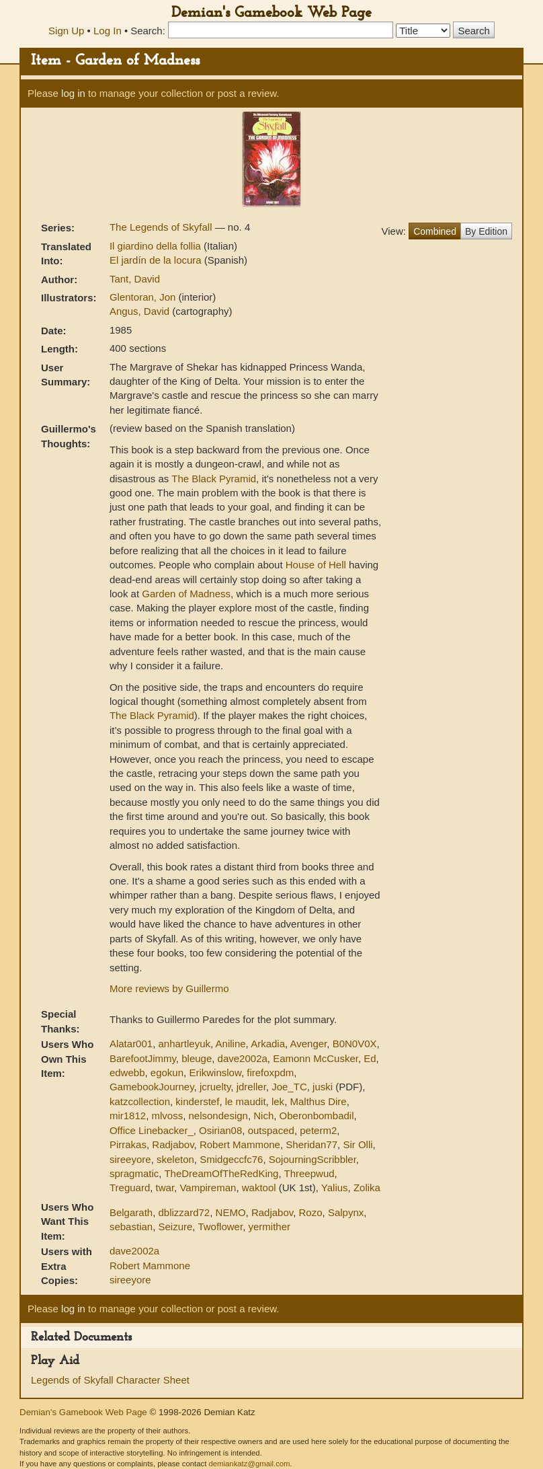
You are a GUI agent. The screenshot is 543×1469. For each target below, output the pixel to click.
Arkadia (268, 1043)
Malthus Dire (318, 1101)
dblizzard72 (184, 1212)
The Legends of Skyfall (162, 227)
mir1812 (128, 1115)
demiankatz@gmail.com (249, 1464)
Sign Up (66, 30)
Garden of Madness (186, 593)
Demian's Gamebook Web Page (271, 13)
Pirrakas (128, 1144)
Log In (107, 30)
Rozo (311, 1212)
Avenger (308, 1043)
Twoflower (220, 1226)
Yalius (334, 1187)
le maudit (245, 1101)
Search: (147, 30)
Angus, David (141, 311)
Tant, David (135, 279)
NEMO (231, 1212)
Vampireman (207, 1187)
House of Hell (316, 564)
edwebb (127, 1072)
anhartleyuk (185, 1043)
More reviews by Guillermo (169, 988)
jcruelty (215, 1086)
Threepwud (309, 1173)
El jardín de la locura (157, 260)
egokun (167, 1072)
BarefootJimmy (143, 1058)
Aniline (231, 1043)
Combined (434, 231)
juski (322, 1086)
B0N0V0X (355, 1043)
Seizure (176, 1226)
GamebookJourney (152, 1086)
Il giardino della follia (157, 246)
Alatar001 (131, 1043)
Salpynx (346, 1212)
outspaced (271, 1130)
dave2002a (242, 1058)
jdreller (251, 1086)
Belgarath (131, 1212)
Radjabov (173, 1144)
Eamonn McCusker (315, 1058)
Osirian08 (220, 1130)
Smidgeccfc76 (231, 1159)
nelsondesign (218, 1115)
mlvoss (167, 1115)
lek (278, 1101)
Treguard (130, 1187)
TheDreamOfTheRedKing (221, 1173)
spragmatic (134, 1173)
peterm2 (318, 1130)
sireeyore (130, 1159)
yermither (269, 1226)
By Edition (486, 231)
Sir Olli (357, 1144)
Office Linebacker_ (152, 1130)
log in (73, 93)
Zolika (366, 1187)
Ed (370, 1058)
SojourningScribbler (312, 1159)
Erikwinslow (215, 1072)
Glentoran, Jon (144, 297)
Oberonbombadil (317, 1115)
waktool (259, 1187)
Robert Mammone (240, 1144)
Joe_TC (289, 1086)
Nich (263, 1115)
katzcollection (140, 1101)
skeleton (175, 1159)
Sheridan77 (311, 1144)
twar (165, 1187)
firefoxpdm (270, 1072)
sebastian (131, 1226)
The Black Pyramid (213, 478)
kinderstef (197, 1101)
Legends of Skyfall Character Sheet (110, 1380)
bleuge (196, 1058)
